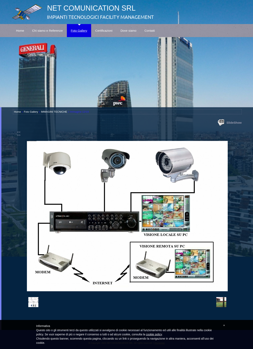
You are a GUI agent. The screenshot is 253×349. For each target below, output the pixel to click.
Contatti (149, 28)
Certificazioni (103, 28)
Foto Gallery (79, 28)
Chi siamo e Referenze (47, 28)
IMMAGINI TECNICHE (54, 111)
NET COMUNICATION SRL (91, 8)
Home (20, 28)
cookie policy (154, 334)
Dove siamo (128, 28)
